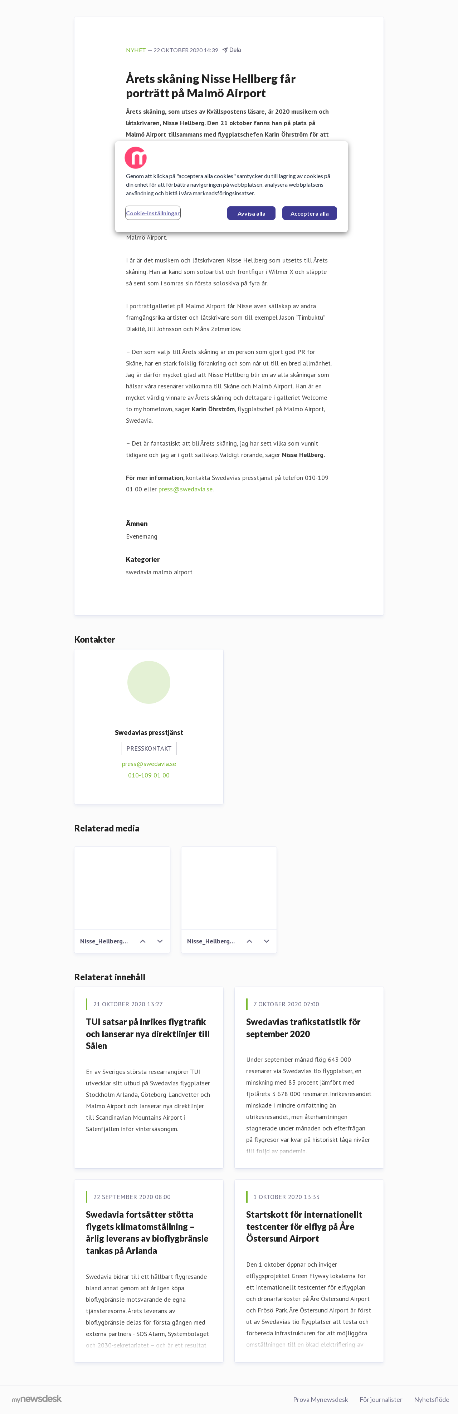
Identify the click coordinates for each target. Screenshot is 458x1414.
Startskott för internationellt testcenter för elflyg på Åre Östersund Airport (304, 1226)
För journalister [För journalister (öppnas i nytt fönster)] (381, 1399)
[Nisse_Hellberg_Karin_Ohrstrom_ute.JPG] (229, 888)
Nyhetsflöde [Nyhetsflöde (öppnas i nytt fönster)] (431, 1399)
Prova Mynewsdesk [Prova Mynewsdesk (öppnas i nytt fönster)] (320, 1399)
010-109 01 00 (149, 775)
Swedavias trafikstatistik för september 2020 (303, 1027)
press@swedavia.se (186, 489)
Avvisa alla (251, 213)
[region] (231, 186)
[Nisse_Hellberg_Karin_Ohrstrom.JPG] (122, 888)
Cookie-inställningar (153, 213)
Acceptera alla (310, 213)
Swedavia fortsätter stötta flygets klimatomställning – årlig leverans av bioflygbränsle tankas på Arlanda (147, 1232)
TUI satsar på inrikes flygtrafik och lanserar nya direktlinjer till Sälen (148, 1033)
